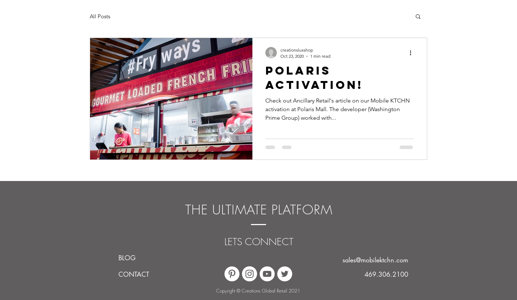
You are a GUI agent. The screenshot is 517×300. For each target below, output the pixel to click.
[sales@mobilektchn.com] (371, 260)
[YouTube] (267, 273)
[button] (418, 17)
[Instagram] (249, 273)
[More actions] (413, 52)
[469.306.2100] (386, 274)
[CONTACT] (135, 274)
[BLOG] (135, 258)
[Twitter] (284, 273)
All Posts (100, 16)
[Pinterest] (231, 273)
